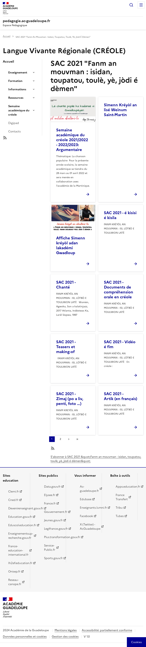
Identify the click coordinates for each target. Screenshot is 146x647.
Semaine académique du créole (18, 110)
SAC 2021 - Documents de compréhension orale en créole (118, 289)
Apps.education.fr (124, 486)
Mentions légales (66, 630)
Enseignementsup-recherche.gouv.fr (17, 535)
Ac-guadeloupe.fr (89, 488)
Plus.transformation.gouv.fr (53, 537)
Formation (15, 81)
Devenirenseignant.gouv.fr (17, 508)
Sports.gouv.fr (53, 558)
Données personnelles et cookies (25, 636)
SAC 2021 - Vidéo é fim (119, 344)
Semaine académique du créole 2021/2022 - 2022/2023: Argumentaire (72, 140)
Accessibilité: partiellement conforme (107, 630)
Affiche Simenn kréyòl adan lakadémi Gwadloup (70, 245)
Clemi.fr (13, 491)
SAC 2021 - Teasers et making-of (66, 347)
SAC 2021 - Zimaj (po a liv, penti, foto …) (69, 399)
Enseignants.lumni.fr (89, 507)
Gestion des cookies (65, 636)
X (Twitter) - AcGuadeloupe (89, 526)
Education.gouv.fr (17, 517)
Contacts (14, 131)
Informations (17, 89)
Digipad (13, 123)
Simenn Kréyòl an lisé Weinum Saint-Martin (120, 110)
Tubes (120, 516)
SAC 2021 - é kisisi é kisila (120, 215)
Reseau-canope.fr (14, 582)
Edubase (85, 499)
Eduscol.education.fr (17, 525)
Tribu (119, 507)
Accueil (6, 36)
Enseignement (17, 72)
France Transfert (122, 497)
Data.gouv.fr (52, 486)
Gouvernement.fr (53, 512)
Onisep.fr (14, 571)
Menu (141, 4)
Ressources (15, 98)
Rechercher (131, 4)
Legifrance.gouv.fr (53, 529)
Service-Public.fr (49, 547)
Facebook (86, 516)
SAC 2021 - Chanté (66, 284)
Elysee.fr (49, 495)
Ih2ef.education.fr (17, 563)
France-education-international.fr (17, 550)
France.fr (50, 503)
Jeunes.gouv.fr (53, 520)
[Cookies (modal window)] (136, 642)
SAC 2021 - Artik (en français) (120, 396)
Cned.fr (13, 500)
